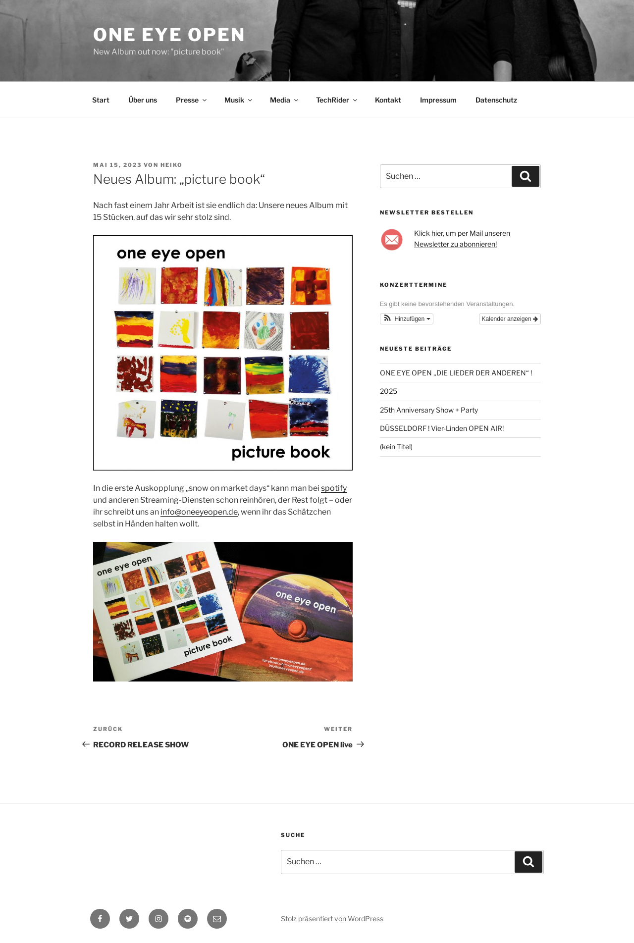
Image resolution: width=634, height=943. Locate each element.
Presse (192, 100)
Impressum (438, 100)
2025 (388, 391)
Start (100, 100)
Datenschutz (496, 100)
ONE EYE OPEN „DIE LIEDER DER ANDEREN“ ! (456, 372)
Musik (239, 100)
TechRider (337, 100)
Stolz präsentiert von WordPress (332, 918)
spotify (334, 488)
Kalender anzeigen (510, 318)
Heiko (171, 164)
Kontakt (388, 100)
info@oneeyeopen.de (199, 512)
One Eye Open (169, 35)
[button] (406, 319)
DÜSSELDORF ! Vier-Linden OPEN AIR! (442, 428)
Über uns (142, 100)
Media (285, 100)
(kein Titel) (396, 446)
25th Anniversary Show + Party (429, 410)
